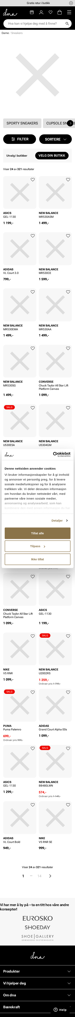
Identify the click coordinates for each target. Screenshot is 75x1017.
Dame (5, 33)
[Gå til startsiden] (10, 12)
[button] (55, 139)
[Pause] (71, 3)
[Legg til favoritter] (32, 179)
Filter (19, 139)
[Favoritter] (50, 12)
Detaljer (57, 520)
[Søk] (67, 23)
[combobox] (35, 23)
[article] (19, 198)
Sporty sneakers (22, 123)
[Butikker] (31, 12)
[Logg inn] (41, 12)
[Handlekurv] (59, 12)
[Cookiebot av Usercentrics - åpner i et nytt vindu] (53, 454)
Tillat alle (37, 533)
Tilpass (37, 546)
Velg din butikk (52, 155)
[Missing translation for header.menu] (69, 12)
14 (39, 876)
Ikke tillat (37, 559)
